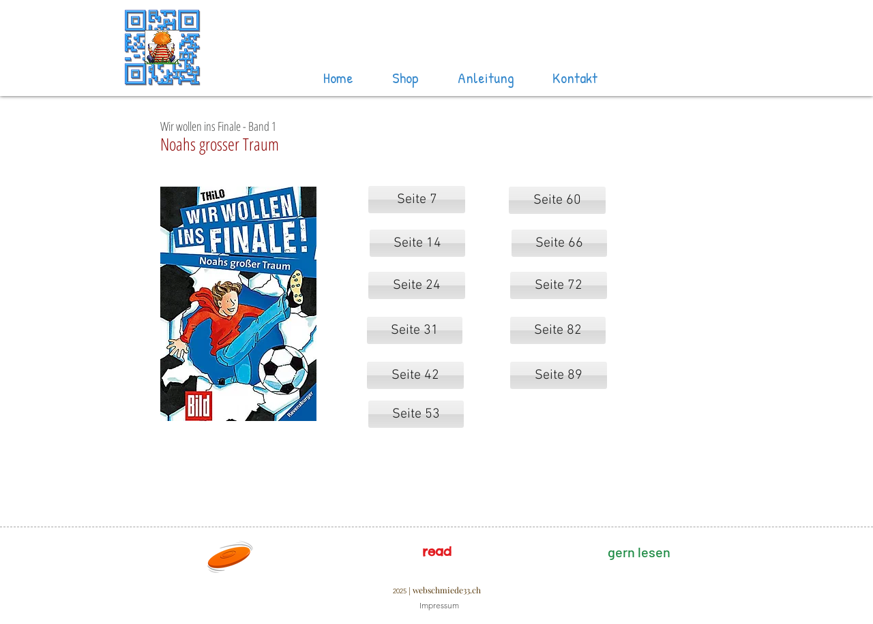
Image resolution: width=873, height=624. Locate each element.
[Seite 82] (558, 330)
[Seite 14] (417, 243)
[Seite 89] (558, 375)
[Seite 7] (416, 199)
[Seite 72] (558, 285)
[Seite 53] (416, 414)
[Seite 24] (416, 285)
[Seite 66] (559, 243)
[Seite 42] (415, 375)
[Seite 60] (557, 200)
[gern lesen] (639, 551)
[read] (436, 551)
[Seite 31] (414, 330)
